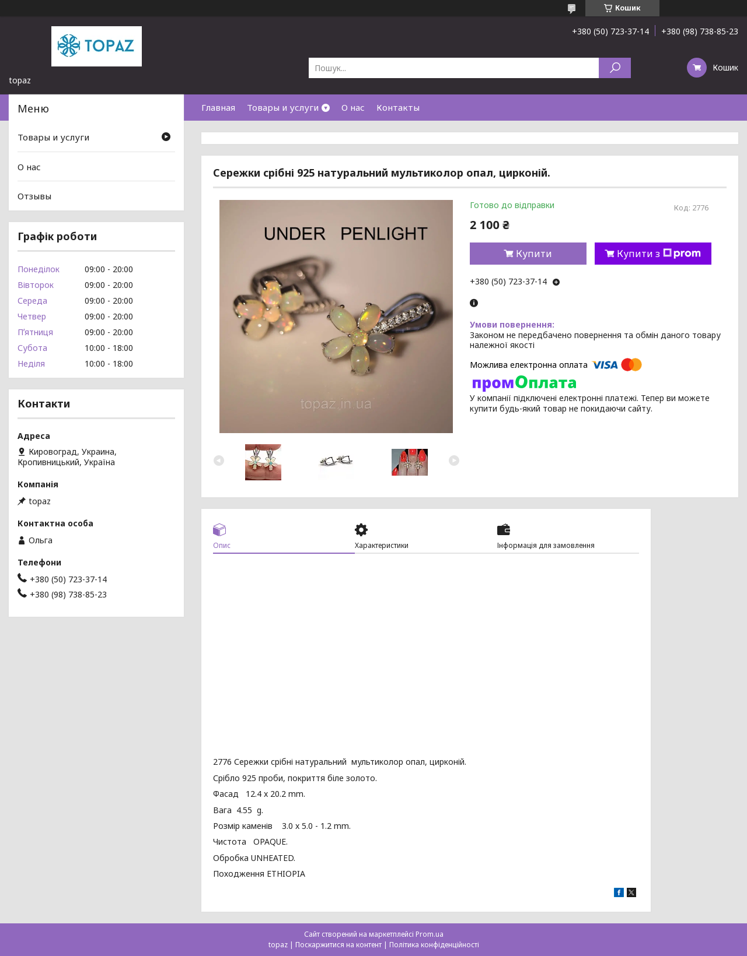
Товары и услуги (283, 107)
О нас (353, 107)
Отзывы (34, 196)
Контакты (398, 107)
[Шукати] (615, 68)
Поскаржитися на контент (338, 945)
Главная (218, 107)
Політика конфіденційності (434, 945)
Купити (534, 253)
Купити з (659, 253)
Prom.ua (430, 934)
